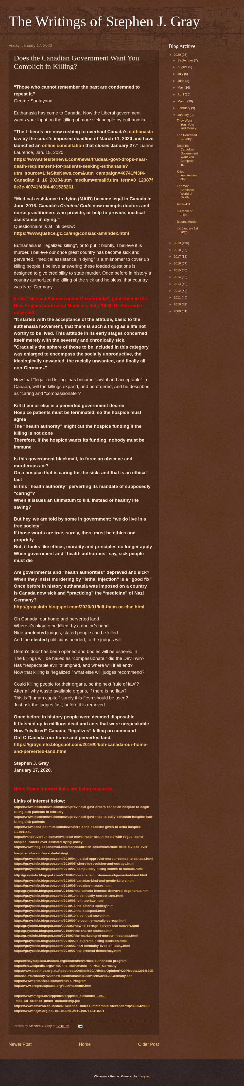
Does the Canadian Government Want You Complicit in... (187, 155)
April (181, 94)
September (185, 60)
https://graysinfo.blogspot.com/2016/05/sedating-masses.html (63, 885)
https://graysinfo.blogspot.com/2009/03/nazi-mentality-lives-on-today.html (72, 946)
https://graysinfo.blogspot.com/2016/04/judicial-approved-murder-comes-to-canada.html (83, 859)
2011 (178, 297)
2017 (178, 256)
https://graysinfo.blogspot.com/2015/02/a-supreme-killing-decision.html (70, 941)
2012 (178, 291)
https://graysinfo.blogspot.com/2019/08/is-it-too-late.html (59, 900)
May (180, 87)
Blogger (144, 1076)
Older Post (148, 1044)
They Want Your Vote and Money (186, 124)
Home (85, 1044)
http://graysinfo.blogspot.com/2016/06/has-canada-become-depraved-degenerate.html (82, 891)
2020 (178, 54)
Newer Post (20, 1044)
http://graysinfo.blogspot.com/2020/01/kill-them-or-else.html (79, 606)
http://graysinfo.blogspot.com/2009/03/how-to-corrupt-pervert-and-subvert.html (76, 926)
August (182, 67)
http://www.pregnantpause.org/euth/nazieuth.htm (52, 986)
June (181, 81)
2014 (178, 277)
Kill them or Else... (184, 213)
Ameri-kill (183, 204)
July (180, 74)
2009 (178, 311)
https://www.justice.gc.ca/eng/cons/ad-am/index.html (71, 233)
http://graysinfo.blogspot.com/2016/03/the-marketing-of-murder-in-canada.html (76, 935)
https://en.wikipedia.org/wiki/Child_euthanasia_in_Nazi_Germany (65, 966)
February (184, 108)
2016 (178, 263)
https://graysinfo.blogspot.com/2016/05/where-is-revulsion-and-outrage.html (74, 863)
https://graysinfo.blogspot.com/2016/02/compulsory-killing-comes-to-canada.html (78, 869)
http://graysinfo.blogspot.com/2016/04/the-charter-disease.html (63, 931)
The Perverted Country (187, 137)
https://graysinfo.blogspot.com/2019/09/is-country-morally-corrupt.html (70, 920)
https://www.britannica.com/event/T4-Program (50, 981)
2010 (178, 304)
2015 (178, 270)
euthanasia (141, 131)
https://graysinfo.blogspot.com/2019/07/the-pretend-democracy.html (67, 951)
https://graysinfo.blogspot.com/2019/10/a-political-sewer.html (62, 915)
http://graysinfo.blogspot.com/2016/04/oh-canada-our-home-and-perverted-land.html (80, 875)
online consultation (63, 145)
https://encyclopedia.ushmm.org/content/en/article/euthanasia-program (70, 961)
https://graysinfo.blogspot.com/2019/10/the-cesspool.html (59, 911)
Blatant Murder (187, 222)
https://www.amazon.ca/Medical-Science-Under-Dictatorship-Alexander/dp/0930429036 (82, 1006)
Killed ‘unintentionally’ (187, 175)
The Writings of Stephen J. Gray (104, 21)
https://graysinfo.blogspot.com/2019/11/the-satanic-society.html (64, 906)
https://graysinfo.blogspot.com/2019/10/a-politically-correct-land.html (68, 896)
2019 (178, 243)
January (183, 115)
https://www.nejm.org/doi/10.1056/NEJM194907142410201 (59, 1011)
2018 (178, 250)
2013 (178, 284)
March (182, 101)
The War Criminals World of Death (185, 191)
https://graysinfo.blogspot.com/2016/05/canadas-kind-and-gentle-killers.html (74, 880)
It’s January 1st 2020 (187, 230)
